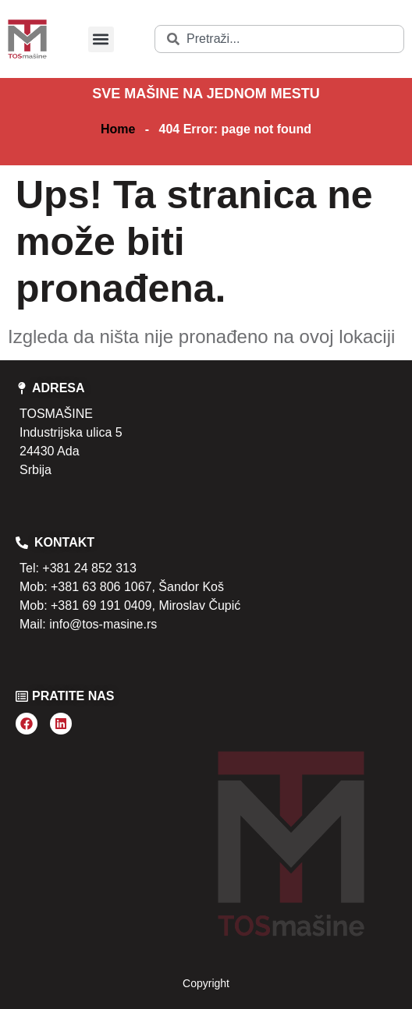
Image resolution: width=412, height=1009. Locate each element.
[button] (101, 39)
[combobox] (279, 39)
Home (118, 129)
